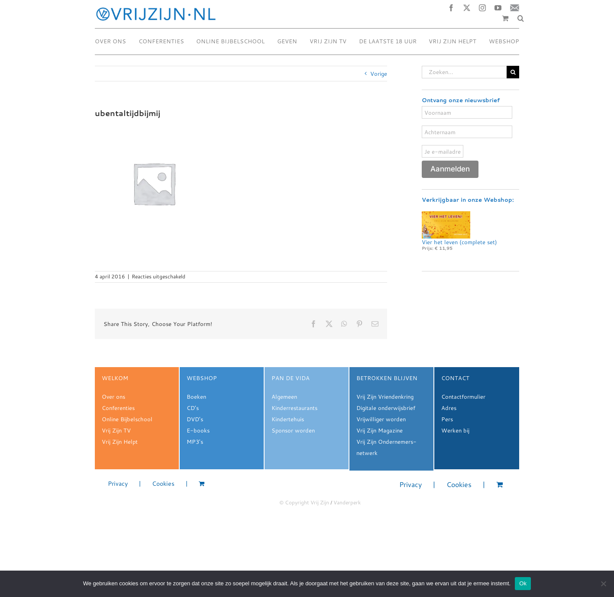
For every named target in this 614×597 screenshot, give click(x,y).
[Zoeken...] (464, 72)
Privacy (118, 483)
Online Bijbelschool (127, 419)
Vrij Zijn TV (116, 430)
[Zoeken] (513, 72)
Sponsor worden (293, 430)
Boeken (196, 396)
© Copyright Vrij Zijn (304, 502)
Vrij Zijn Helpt (120, 441)
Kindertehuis (287, 419)
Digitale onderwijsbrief (385, 408)
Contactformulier (463, 396)
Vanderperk (347, 502)
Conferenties (118, 408)
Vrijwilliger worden (381, 419)
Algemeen (284, 396)
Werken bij (455, 430)
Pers (447, 419)
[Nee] (603, 583)
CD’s (193, 408)
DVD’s (195, 419)
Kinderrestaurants (294, 408)
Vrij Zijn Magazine (379, 430)
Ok (523, 583)
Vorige (378, 73)
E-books (198, 430)
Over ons (113, 396)
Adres (448, 408)
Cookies (163, 483)
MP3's (195, 441)
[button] (520, 18)
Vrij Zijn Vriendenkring (385, 396)
